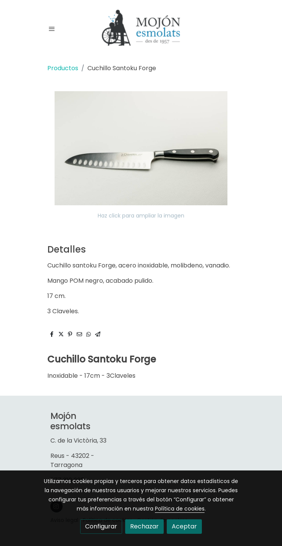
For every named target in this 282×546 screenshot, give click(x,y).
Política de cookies (180, 508)
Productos (62, 68)
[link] (141, 29)
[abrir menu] (52, 28)
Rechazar (144, 526)
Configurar (101, 526)
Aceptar (184, 526)
